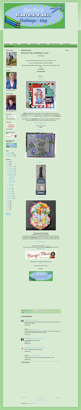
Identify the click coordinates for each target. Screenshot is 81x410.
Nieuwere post (24, 397)
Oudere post (57, 397)
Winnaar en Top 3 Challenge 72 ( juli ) (11, 181)
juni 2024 (10, 189)
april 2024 (10, 193)
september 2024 (11, 171)
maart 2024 (10, 195)
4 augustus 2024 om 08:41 (39, 338)
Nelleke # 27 (41, 162)
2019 (8, 207)
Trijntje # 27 (40, 130)
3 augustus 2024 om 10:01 (33, 320)
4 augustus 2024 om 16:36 (39, 347)
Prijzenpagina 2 (34, 43)
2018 (8, 209)
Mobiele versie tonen (41, 400)
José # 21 (41, 197)
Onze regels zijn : (67, 43)
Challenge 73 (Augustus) (11, 185)
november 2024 (11, 168)
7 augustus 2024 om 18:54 (34, 355)
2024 (8, 165)
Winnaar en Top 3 (27, 312)
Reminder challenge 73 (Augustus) (12, 176)
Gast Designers (10, 154)
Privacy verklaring (9, 46)
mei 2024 (10, 191)
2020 (8, 206)
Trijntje (26, 320)
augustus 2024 (11, 173)
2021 (8, 204)
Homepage (7, 43)
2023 (8, 200)
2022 (8, 202)
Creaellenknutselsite (29, 338)
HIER (41, 263)
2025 (8, 163)
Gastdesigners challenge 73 (11, 178)
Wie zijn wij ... (15, 43)
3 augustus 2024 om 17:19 (34, 329)
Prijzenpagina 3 (43, 43)
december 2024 (11, 166)
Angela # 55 (41, 78)
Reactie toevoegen (25, 362)
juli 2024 (10, 188)
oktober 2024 (11, 170)
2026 (8, 161)
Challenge (9, 152)
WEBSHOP (41, 248)
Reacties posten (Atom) (32, 403)
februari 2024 (11, 196)
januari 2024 (11, 198)
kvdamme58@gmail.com (40, 123)
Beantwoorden (27, 325)
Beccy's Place (31, 116)
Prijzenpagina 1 (24, 43)
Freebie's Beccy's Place (54, 43)
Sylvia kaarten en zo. (29, 347)
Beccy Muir (47, 245)
